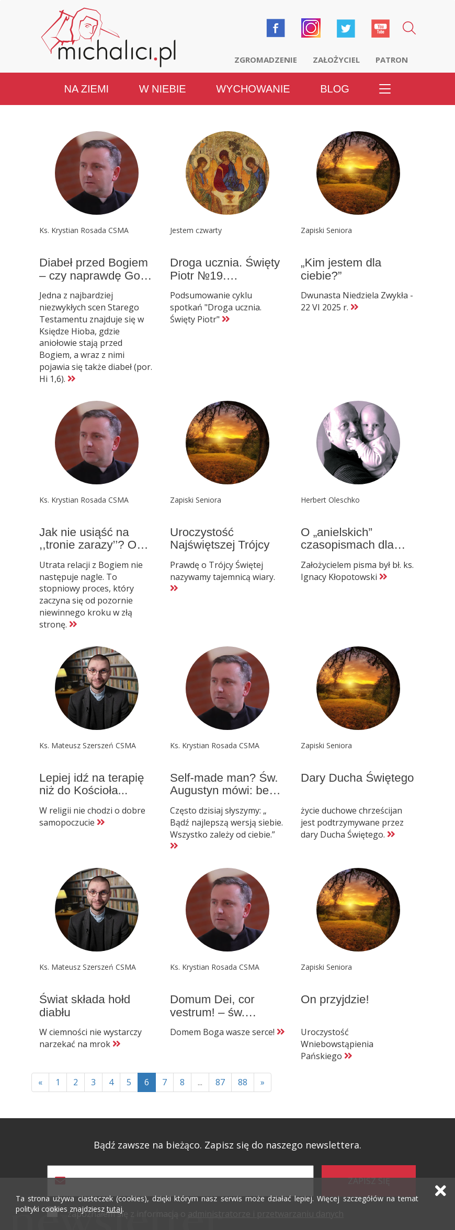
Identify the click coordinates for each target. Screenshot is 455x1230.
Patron (392, 59)
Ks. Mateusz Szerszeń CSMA (87, 745)
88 (242, 1082)
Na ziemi (86, 89)
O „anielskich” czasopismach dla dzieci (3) (347, 545)
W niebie (162, 89)
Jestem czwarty (196, 230)
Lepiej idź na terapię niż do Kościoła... (91, 784)
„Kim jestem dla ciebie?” (341, 269)
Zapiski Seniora (326, 230)
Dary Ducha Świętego (357, 777)
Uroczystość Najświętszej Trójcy (219, 539)
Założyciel (336, 59)
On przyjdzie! (335, 999)
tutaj (114, 1209)
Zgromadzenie (265, 59)
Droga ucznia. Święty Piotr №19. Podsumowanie (225, 275)
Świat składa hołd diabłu (84, 1006)
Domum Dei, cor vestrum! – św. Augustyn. (212, 1012)
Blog (334, 89)
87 (220, 1082)
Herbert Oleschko (330, 500)
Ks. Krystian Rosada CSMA (84, 230)
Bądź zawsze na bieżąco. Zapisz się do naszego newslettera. (227, 1145)
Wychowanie (253, 89)
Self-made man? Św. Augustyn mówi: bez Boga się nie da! (224, 790)
